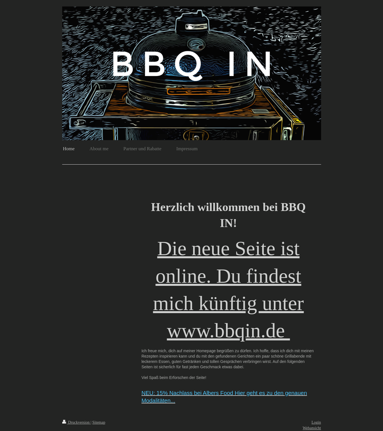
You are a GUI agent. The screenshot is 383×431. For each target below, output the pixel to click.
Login (316, 422)
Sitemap (98, 422)
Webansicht (312, 428)
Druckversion (76, 422)
